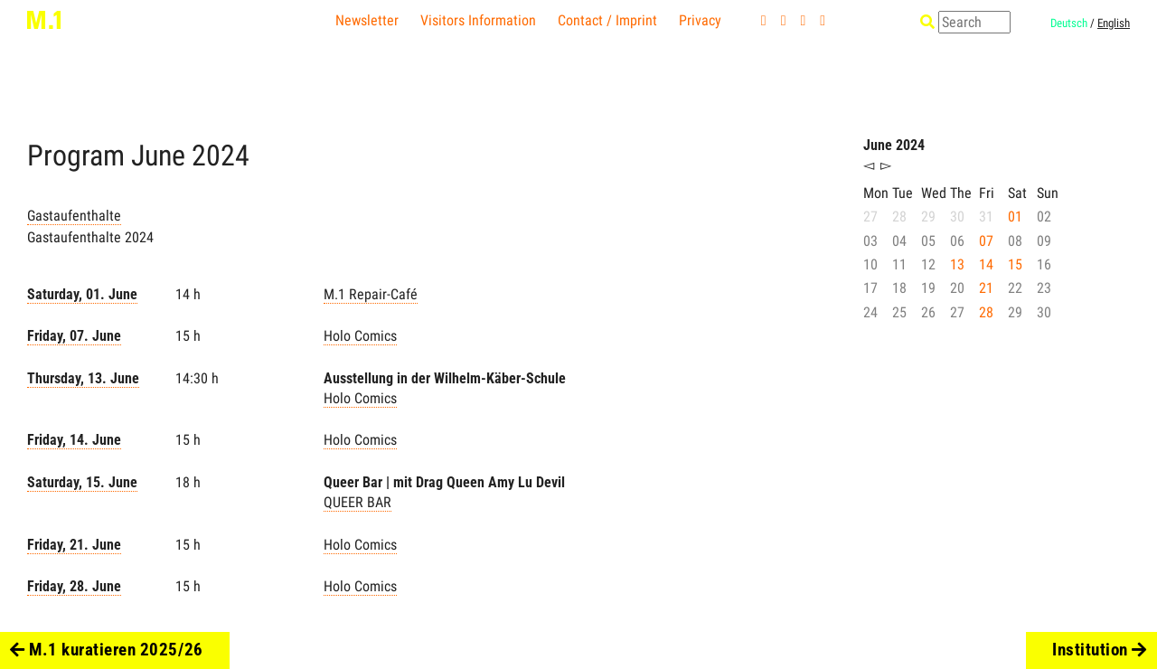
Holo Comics (360, 335)
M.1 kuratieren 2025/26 (106, 650)
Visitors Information (478, 20)
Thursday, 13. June (83, 378)
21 (986, 288)
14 (986, 264)
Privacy (700, 20)
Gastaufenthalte (74, 215)
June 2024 (894, 145)
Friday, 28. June (74, 586)
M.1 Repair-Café (371, 294)
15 (1015, 264)
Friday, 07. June (74, 335)
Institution (1099, 650)
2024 (220, 155)
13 (957, 264)
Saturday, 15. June (82, 482)
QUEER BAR (357, 502)
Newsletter (367, 20)
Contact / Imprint (607, 20)
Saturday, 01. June (82, 294)
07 (986, 241)
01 (1015, 216)
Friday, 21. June (74, 544)
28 (986, 312)
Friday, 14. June (74, 439)
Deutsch (1068, 23)
